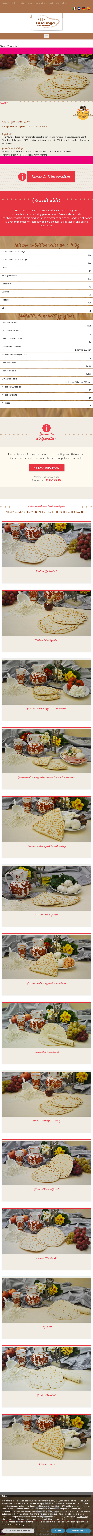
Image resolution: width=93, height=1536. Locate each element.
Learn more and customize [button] (18, 1531)
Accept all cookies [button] (78, 1531)
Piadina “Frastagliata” (46, 640)
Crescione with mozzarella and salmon (46, 983)
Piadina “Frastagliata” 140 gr (47, 1121)
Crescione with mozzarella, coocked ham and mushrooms (46, 777)
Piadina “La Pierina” (46, 571)
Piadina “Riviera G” (46, 1258)
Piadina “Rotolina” (46, 1395)
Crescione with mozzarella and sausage (46, 846)
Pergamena (46, 1327)
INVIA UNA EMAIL (46, 467)
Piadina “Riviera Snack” (46, 1189)
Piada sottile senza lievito (46, 1052)
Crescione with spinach (46, 915)
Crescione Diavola (46, 1464)
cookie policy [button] (82, 1517)
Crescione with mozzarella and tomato (46, 709)
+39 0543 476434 (52, 480)
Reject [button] (58, 1531)
